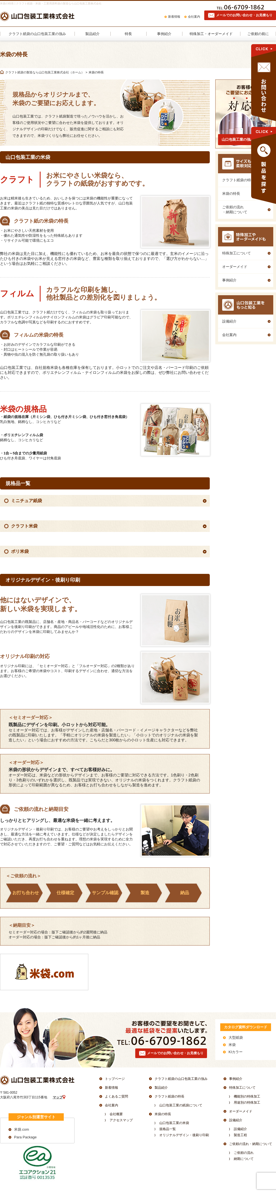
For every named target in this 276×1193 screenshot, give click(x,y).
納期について (244, 1159)
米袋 (232, 1045)
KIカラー (236, 1052)
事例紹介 (235, 1079)
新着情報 (174, 16)
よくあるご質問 (116, 1096)
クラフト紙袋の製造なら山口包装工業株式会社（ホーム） (44, 72)
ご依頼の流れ (244, 1153)
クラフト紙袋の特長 (169, 1096)
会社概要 (116, 1114)
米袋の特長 (163, 1114)
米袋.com (21, 1129)
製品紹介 (161, 1088)
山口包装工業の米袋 (174, 1123)
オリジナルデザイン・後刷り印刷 (184, 1135)
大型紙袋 (236, 1037)
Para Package (25, 1137)
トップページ (115, 1079)
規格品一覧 (167, 1129)
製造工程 (240, 1135)
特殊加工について (242, 1088)
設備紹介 (235, 1120)
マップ (58, 1097)
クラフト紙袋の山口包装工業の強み (181, 1079)
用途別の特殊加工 (247, 1102)
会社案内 (194, 16)
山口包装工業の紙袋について (180, 1105)
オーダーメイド (240, 1111)
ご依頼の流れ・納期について (250, 1144)
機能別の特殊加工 (247, 1096)
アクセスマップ (121, 1120)
